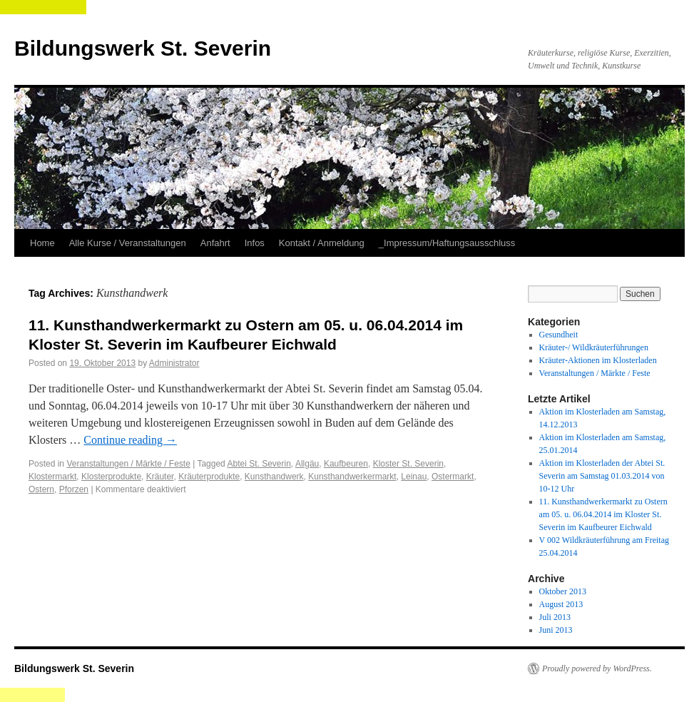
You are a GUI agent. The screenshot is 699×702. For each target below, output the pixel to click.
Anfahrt (215, 243)
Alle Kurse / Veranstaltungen (127, 243)
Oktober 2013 (562, 591)
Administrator (174, 363)
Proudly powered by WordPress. (597, 668)
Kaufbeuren (346, 464)
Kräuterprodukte (209, 477)
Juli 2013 (555, 617)
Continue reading (130, 440)
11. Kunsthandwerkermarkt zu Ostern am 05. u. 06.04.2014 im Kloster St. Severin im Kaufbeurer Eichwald (603, 514)
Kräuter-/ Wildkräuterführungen (593, 347)
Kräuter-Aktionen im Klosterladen (598, 360)
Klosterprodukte (111, 477)
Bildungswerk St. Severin (142, 48)
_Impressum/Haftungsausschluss (447, 243)
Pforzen (73, 489)
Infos (255, 243)
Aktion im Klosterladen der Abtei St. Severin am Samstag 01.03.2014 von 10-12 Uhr (602, 476)
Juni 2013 (556, 630)
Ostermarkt (453, 477)
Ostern (41, 489)
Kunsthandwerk (274, 477)
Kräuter (160, 477)
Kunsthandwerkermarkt (352, 477)
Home (42, 243)
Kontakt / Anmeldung (321, 243)
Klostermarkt (52, 477)
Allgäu (307, 464)
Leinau (414, 477)
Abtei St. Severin (258, 464)
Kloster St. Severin (408, 464)
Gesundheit (558, 335)
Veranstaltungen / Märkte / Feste (128, 464)
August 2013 (561, 604)
